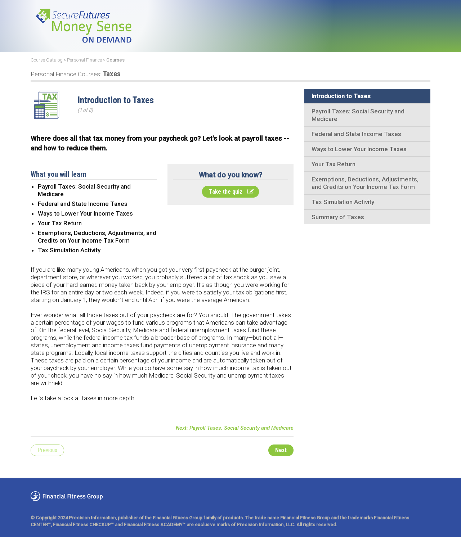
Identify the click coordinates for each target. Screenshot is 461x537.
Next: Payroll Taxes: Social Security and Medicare (235, 428)
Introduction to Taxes (341, 96)
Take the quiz (231, 191)
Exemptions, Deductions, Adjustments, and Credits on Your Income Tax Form (365, 183)
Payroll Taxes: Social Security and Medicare (358, 115)
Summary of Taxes (338, 217)
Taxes (76, 73)
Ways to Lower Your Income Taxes (359, 149)
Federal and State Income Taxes (356, 133)
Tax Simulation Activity (343, 202)
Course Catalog (47, 60)
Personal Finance (84, 60)
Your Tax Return (333, 164)
